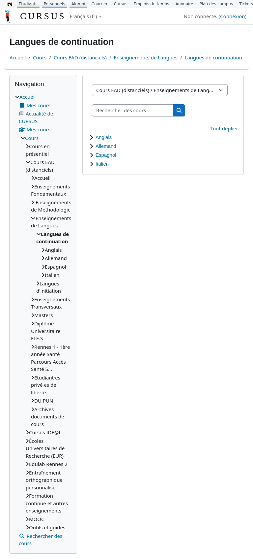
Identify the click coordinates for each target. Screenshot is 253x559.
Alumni (78, 4)
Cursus (120, 4)
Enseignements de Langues (146, 57)
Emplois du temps (151, 4)
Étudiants (28, 4)
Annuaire (184, 4)
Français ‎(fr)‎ (83, 16)
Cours (39, 57)
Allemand (106, 146)
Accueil (18, 57)
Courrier (100, 4)
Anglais (104, 137)
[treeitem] (43, 320)
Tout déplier (224, 128)
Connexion (232, 16)
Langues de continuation (213, 57)
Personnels (54, 4)
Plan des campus (216, 4)
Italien (102, 164)
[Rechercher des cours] (133, 110)
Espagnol (106, 155)
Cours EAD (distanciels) (80, 57)
